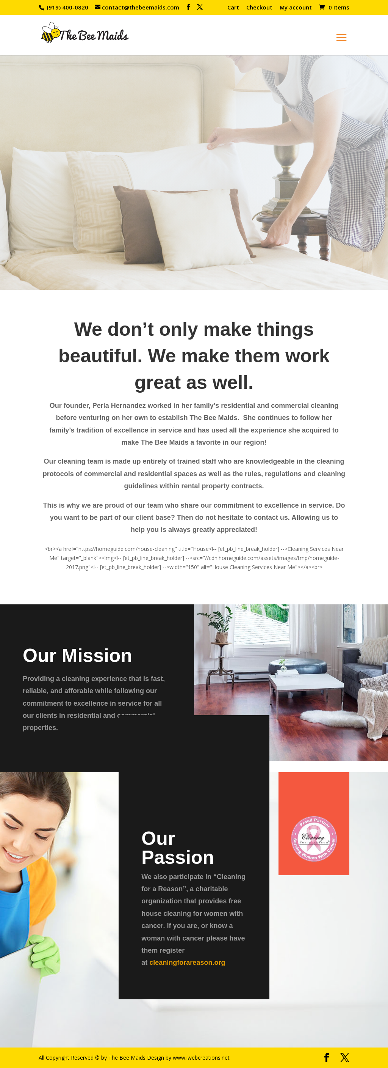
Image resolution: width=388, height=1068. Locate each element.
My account (296, 8)
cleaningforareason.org (187, 962)
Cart (233, 8)
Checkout (259, 8)
